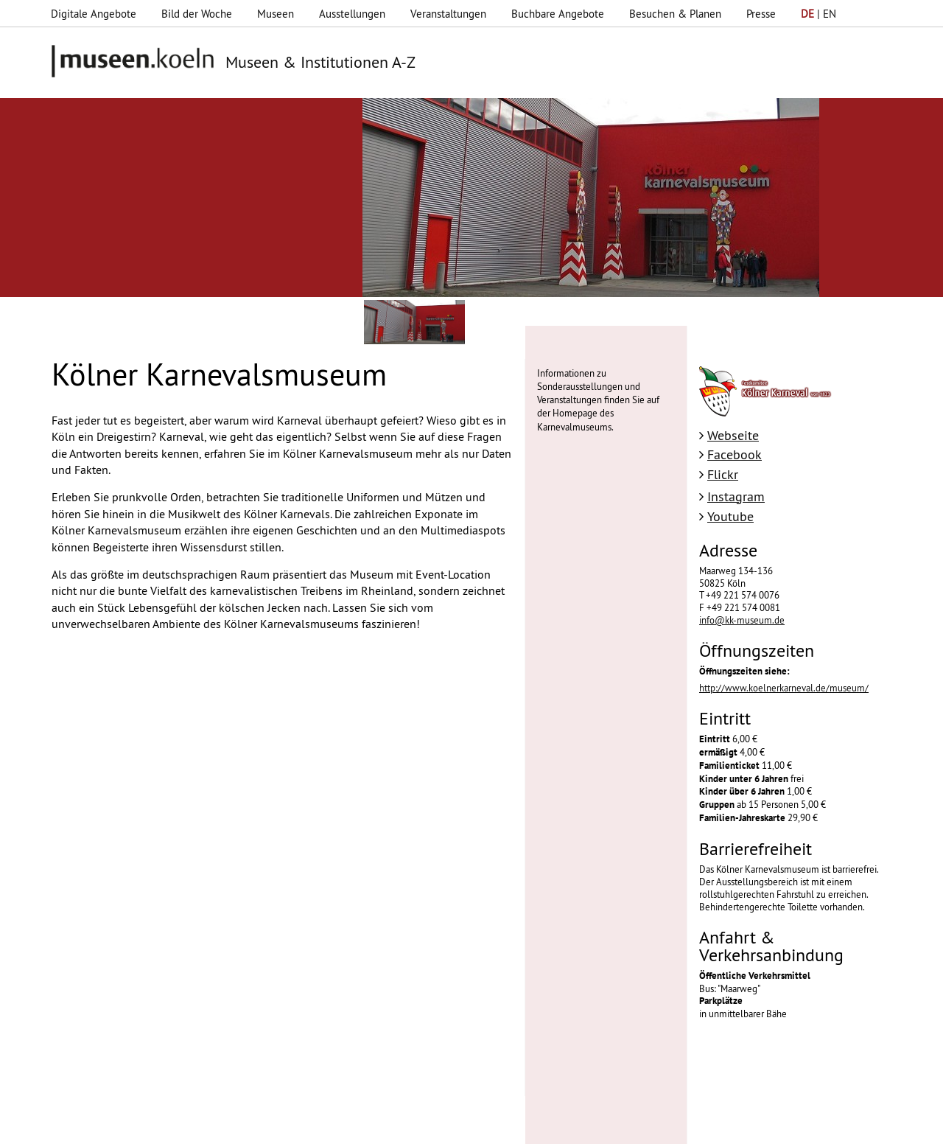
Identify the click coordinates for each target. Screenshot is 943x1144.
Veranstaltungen (448, 14)
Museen (275, 14)
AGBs (367, 1125)
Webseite (733, 435)
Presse (761, 14)
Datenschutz (312, 1125)
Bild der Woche (196, 14)
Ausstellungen (352, 14)
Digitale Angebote (93, 14)
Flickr (722, 474)
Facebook (734, 454)
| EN (818, 14)
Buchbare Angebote (557, 14)
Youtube (730, 516)
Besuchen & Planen (675, 14)
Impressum (245, 1125)
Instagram (736, 496)
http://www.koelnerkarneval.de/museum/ (784, 688)
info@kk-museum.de (742, 620)
